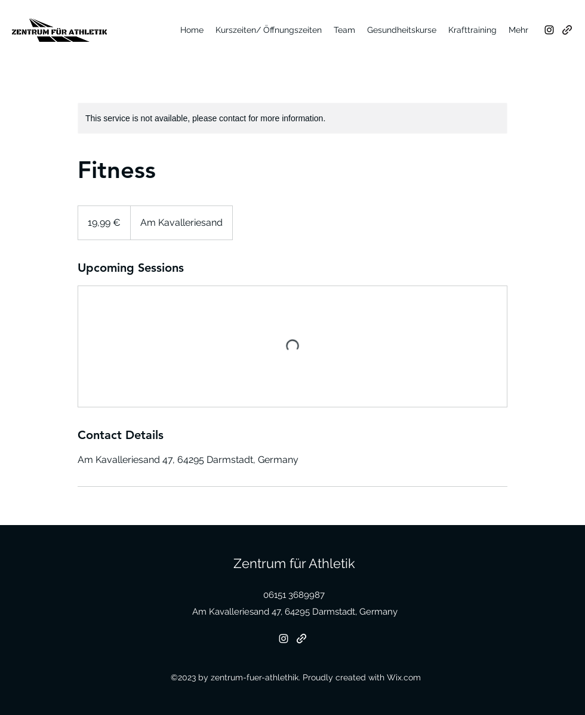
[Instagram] (549, 30)
